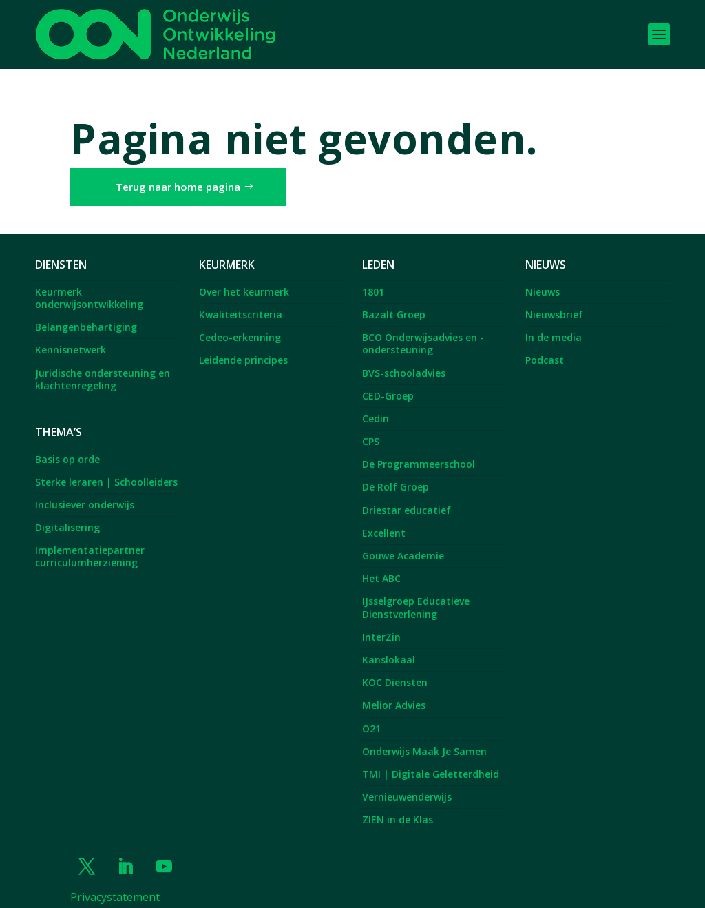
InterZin (381, 623)
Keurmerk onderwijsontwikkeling (89, 285)
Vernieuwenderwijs (407, 783)
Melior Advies (393, 692)
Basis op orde (67, 446)
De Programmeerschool (418, 451)
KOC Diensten (395, 670)
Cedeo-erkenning (240, 324)
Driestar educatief (406, 497)
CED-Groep (388, 382)
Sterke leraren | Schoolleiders (106, 468)
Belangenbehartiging (86, 314)
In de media (553, 324)
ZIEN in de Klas (397, 807)
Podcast (544, 347)
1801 (373, 278)
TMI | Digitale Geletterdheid (430, 760)
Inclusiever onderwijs (84, 491)
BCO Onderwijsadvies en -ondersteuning (423, 331)
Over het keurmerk (244, 278)
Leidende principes (243, 347)
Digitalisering (67, 514)
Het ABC (381, 565)
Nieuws (542, 278)
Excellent (384, 519)
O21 (371, 715)
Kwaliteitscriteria (240, 301)
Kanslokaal (388, 646)
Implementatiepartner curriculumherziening (90, 544)
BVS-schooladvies (403, 360)
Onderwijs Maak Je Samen (424, 738)
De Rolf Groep (395, 474)
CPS (370, 428)
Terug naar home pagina (178, 173)
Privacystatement (115, 883)
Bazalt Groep (393, 301)
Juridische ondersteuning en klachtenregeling (102, 366)
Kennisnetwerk (70, 337)
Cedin (375, 405)
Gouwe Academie (403, 542)
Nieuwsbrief (554, 301)
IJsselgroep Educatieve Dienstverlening (416, 595)
